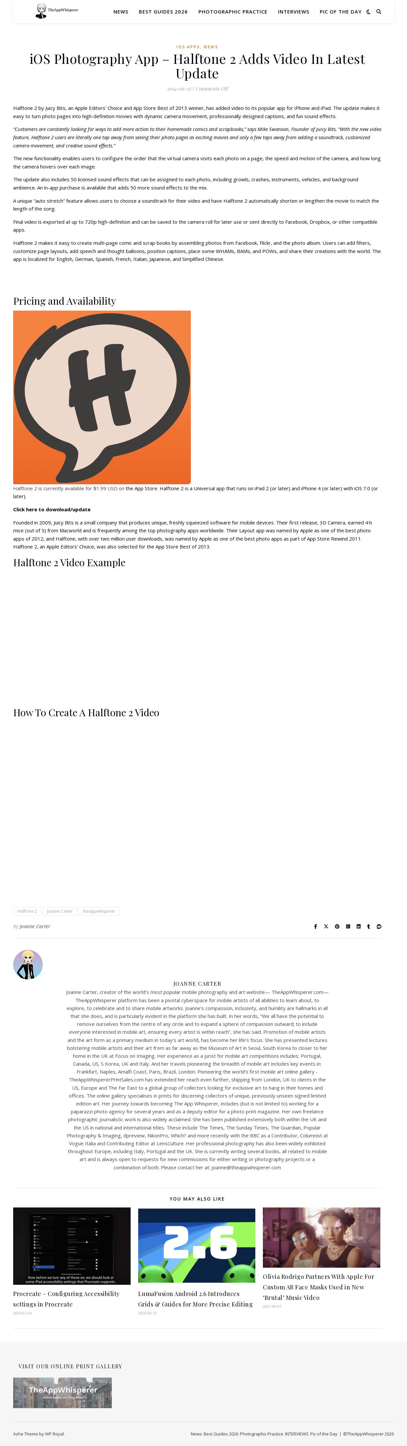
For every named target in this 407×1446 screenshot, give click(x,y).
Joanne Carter (60, 911)
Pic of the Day (341, 11)
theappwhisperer (99, 911)
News (121, 11)
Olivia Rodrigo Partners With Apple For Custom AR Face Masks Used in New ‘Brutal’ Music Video (318, 1287)
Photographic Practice (232, 11)
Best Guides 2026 (163, 11)
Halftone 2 (27, 911)
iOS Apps (188, 47)
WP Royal (54, 1434)
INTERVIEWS (293, 11)
